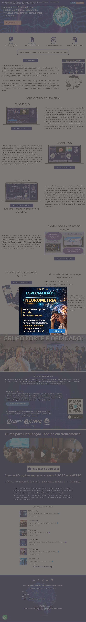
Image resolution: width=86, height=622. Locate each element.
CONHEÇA (57, 331)
